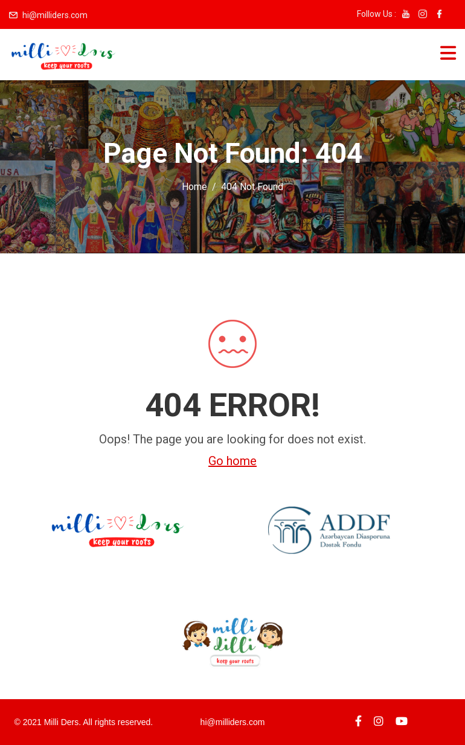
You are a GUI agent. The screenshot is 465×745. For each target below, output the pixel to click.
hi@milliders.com (55, 15)
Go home (232, 461)
